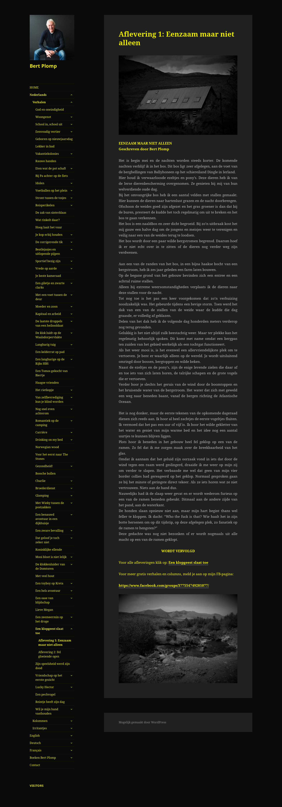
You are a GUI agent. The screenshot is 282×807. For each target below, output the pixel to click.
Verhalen (39, 102)
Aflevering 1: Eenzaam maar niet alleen (54, 642)
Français (35, 750)
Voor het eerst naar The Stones (51, 456)
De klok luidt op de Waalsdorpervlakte (48, 335)
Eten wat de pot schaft (50, 168)
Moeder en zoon (46, 306)
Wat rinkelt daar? (47, 220)
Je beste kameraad (48, 276)
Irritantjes (40, 728)
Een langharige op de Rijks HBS (50, 361)
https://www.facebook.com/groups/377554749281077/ (164, 585)
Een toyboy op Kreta (49, 583)
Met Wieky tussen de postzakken (49, 505)
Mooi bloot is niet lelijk (51, 557)
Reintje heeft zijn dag (50, 702)
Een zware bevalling (49, 530)
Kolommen (40, 721)
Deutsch (35, 743)
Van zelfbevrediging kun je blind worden (49, 399)
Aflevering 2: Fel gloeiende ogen (49, 654)
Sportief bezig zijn (47, 261)
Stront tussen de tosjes (50, 198)
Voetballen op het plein (51, 190)
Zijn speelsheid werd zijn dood (52, 666)
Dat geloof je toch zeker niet (47, 540)
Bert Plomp (43, 65)
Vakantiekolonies (47, 154)
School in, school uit (48, 124)
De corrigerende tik (49, 242)
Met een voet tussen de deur (51, 297)
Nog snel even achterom (44, 411)
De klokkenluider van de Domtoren (50, 566)
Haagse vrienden (47, 383)
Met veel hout (44, 576)
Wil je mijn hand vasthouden (46, 711)
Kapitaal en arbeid (48, 314)
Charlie (40, 481)
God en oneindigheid (49, 109)
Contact (35, 765)
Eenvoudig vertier (47, 132)
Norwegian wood (47, 447)
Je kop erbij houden (48, 235)
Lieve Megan (44, 610)
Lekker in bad (44, 146)
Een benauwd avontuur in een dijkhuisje (46, 519)
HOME (34, 87)
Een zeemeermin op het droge (49, 619)
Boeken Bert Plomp (43, 758)
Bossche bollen (45, 473)
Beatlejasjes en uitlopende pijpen (47, 251)
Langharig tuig (45, 344)
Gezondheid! (44, 466)
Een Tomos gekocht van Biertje (51, 373)
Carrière (41, 432)
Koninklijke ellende (48, 550)
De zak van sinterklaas (50, 213)
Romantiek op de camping (47, 423)
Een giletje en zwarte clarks (50, 285)
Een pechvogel (45, 694)
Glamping (42, 495)
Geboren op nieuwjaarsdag (54, 139)
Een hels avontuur (47, 591)
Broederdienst (45, 488)
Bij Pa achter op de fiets (51, 176)
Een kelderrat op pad (50, 352)
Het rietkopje (44, 390)
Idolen (39, 183)
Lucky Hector (44, 687)
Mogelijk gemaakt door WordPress (142, 722)
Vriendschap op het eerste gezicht (48, 677)
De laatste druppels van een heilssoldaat (49, 323)
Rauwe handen (45, 161)
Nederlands (38, 95)
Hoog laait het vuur (48, 227)
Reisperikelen (44, 205)
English (35, 736)
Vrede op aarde (46, 268)
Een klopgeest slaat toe (49, 631)
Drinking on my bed (49, 440)
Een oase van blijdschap (44, 600)
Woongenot (43, 117)
